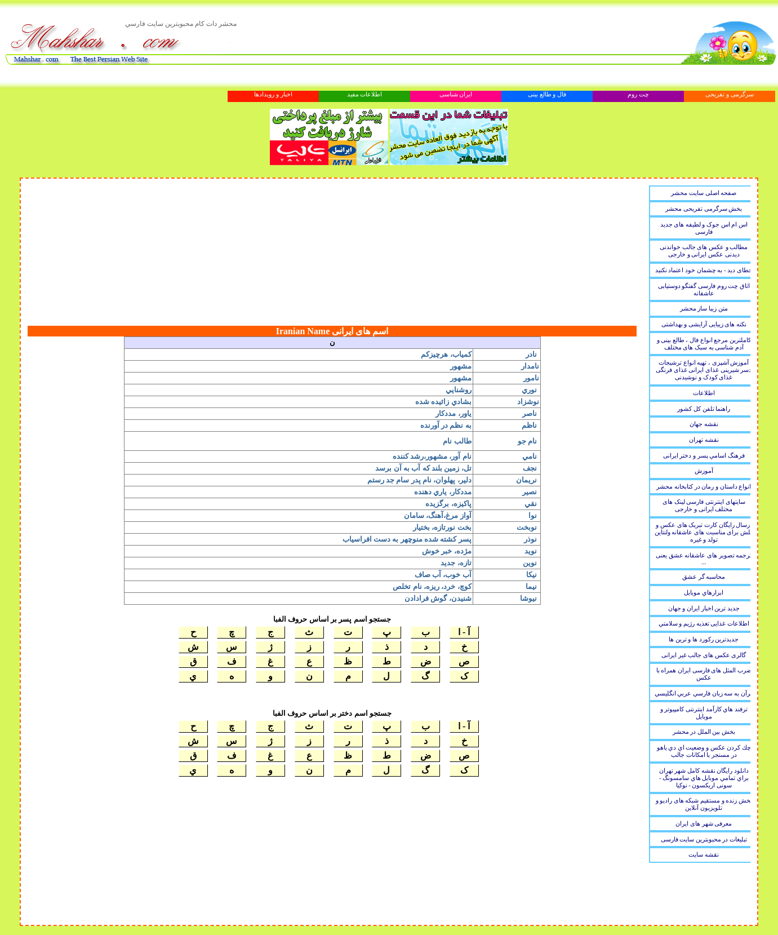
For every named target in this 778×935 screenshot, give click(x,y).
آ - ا (464, 632)
